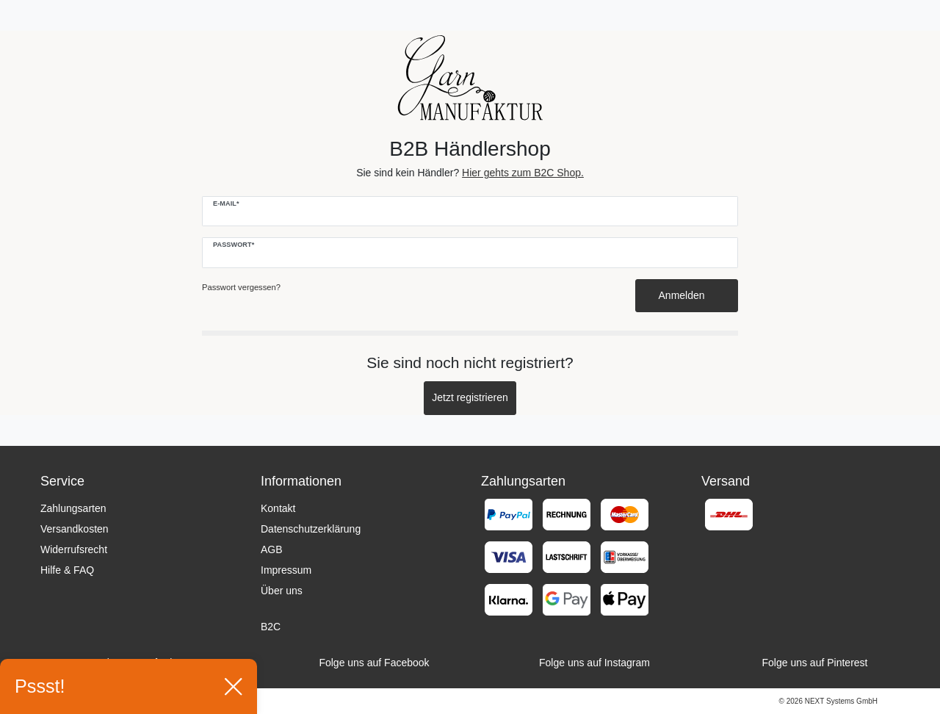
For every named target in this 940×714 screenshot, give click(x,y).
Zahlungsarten (73, 508)
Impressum (286, 570)
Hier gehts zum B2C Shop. (523, 172)
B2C (271, 626)
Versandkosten (74, 529)
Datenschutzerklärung (311, 529)
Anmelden (687, 295)
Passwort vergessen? (241, 287)
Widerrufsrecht (73, 549)
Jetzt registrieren (469, 397)
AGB (272, 549)
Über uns (282, 590)
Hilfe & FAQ (67, 570)
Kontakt (278, 508)
